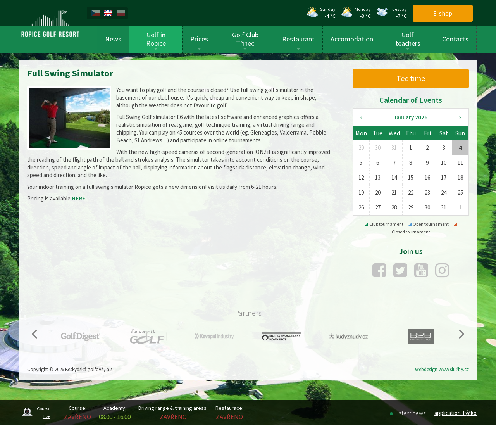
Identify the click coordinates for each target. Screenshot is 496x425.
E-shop (442, 13)
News (113, 39)
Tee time (410, 78)
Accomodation (352, 39)
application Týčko (455, 412)
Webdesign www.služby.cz (442, 369)
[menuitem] (96, 13)
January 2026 (410, 117)
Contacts (455, 39)
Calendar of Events (410, 100)
